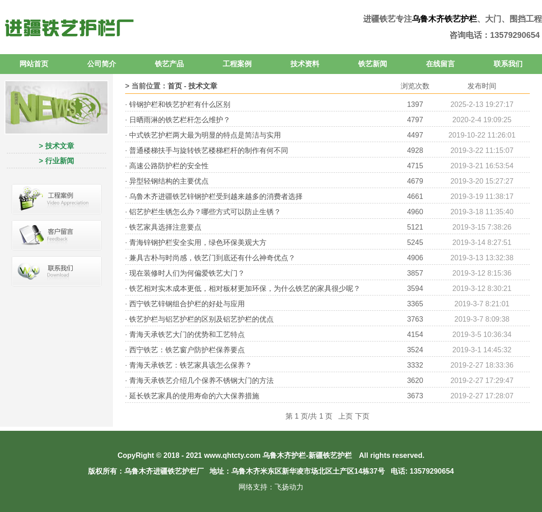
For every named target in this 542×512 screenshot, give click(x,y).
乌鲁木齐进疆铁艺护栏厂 (164, 471)
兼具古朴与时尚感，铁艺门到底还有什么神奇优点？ (212, 258)
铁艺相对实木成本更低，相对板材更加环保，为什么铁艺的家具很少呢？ (244, 288)
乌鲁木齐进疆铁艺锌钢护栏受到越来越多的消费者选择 (216, 196)
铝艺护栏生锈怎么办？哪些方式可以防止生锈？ (205, 212)
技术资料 (304, 64)
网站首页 (33, 64)
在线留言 (440, 64)
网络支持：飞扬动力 (271, 487)
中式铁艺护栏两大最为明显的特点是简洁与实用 (205, 135)
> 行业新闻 (56, 161)
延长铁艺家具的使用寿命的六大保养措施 (194, 396)
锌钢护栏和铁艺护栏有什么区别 (179, 104)
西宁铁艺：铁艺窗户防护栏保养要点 (187, 350)
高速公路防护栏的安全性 (169, 166)
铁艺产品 (169, 64)
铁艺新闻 (372, 64)
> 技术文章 (56, 146)
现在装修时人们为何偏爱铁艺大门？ (187, 273)
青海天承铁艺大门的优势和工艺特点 (187, 334)
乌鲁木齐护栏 (284, 455)
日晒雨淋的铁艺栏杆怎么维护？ (179, 120)
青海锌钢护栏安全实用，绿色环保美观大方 (197, 242)
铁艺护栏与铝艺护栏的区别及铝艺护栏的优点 (201, 319)
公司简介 (101, 64)
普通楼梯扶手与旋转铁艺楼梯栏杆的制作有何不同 (208, 150)
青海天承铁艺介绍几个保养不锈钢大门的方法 (201, 380)
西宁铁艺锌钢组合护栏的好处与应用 (187, 304)
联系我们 (508, 64)
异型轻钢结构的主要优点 (169, 181)
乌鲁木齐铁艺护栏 (444, 18)
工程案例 (237, 64)
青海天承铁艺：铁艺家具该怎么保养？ (190, 365)
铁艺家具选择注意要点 (165, 227)
